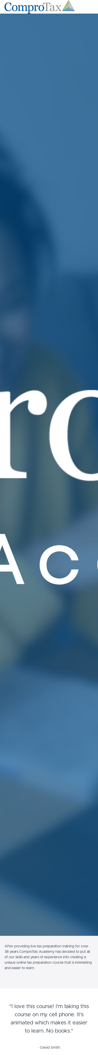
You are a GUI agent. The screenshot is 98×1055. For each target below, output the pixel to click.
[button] (90, 7)
